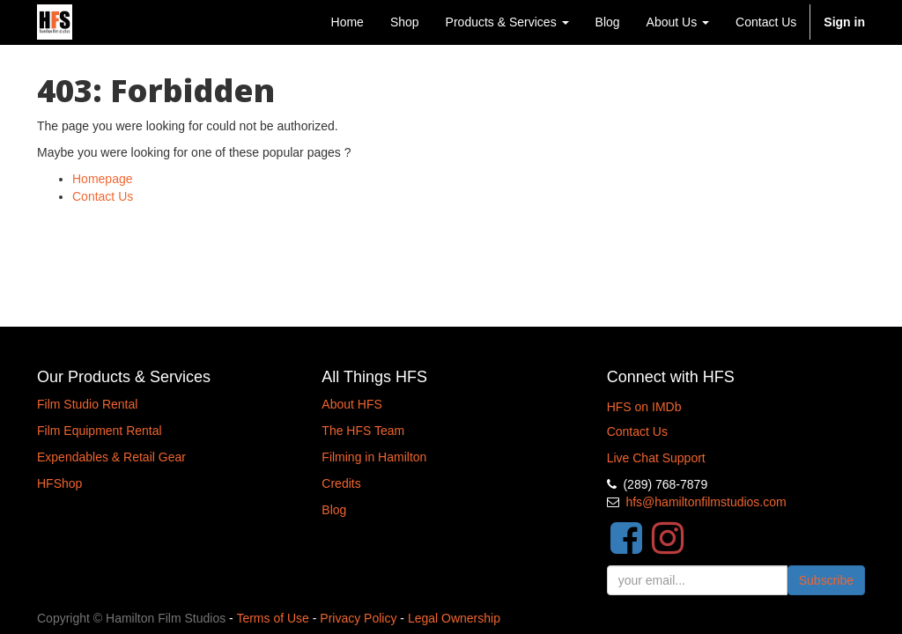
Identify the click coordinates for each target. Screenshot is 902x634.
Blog (334, 510)
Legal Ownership (454, 618)
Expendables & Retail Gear (111, 457)
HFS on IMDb (644, 407)
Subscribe (826, 580)
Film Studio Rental (87, 404)
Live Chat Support (656, 458)
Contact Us (102, 196)
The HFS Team (363, 431)
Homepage (102, 179)
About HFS (351, 404)
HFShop (59, 483)
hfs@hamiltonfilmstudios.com (705, 502)
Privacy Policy (358, 618)
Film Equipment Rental (99, 431)
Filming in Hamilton (374, 457)
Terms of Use (272, 618)
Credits (341, 483)
